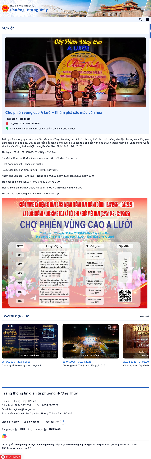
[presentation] (142, 315)
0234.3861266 (22, 405)
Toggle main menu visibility (147, 18)
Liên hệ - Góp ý (10, 421)
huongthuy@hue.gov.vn (22, 409)
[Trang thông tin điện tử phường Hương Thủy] (5, 8)
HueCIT (27, 448)
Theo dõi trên (55, 422)
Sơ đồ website (31, 421)
